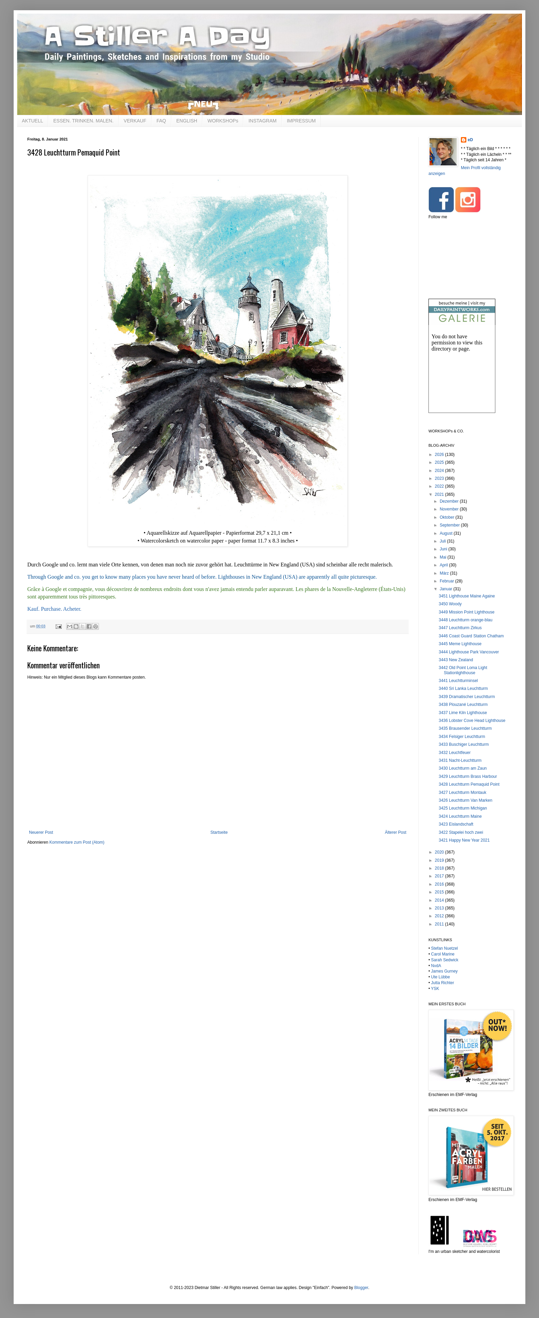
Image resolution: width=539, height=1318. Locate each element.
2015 (440, 892)
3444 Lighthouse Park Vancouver (469, 652)
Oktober (447, 517)
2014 (440, 900)
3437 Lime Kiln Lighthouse (463, 712)
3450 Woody (450, 604)
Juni (444, 549)
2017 (440, 876)
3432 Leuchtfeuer (454, 752)
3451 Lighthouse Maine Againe (467, 596)
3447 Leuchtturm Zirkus (460, 627)
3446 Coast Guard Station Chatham (471, 636)
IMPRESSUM (301, 120)
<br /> (462, 374)
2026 (440, 454)
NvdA (436, 965)
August (447, 533)
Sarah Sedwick (444, 960)
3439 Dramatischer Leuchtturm (467, 696)
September (450, 525)
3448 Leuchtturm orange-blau (465, 620)
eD (470, 139)
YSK (435, 988)
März (445, 573)
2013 (440, 908)
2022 (440, 486)
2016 (440, 884)
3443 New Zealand (456, 659)
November (450, 509)
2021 (440, 494)
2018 (440, 868)
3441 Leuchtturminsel (458, 680)
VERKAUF (135, 120)
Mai (444, 557)
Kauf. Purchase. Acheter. (54, 609)
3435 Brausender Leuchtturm (465, 728)
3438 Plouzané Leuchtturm (463, 704)
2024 (440, 470)
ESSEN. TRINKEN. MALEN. (83, 120)
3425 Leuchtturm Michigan (463, 808)
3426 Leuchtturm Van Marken (465, 800)
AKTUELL (32, 120)
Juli (443, 541)
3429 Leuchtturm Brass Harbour (468, 776)
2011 (440, 924)
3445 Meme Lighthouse (460, 643)
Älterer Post (395, 832)
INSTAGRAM (262, 120)
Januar (446, 589)
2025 (440, 462)
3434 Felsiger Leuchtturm (462, 736)
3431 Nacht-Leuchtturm (460, 760)
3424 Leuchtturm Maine (460, 816)
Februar (447, 581)
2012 (440, 916)
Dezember (450, 501)
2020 (440, 852)
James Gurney (444, 971)
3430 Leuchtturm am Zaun (463, 768)
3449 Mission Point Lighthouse (466, 612)
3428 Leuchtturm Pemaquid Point (469, 784)
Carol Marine (443, 954)
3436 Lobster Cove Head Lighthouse (472, 720)
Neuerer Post (41, 832)
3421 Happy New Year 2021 (464, 840)
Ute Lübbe (440, 977)
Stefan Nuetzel (444, 948)
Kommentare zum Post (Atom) (76, 842)
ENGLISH (186, 120)
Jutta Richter (442, 982)
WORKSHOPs (222, 120)
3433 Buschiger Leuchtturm (464, 744)
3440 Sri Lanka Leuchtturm (463, 688)
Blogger (361, 1287)
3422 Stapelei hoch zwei (461, 832)
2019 (440, 860)
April (444, 565)
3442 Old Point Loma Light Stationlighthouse (463, 670)
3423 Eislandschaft (456, 824)
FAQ (161, 120)
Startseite (219, 832)
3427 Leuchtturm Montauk (462, 792)
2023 (440, 478)
